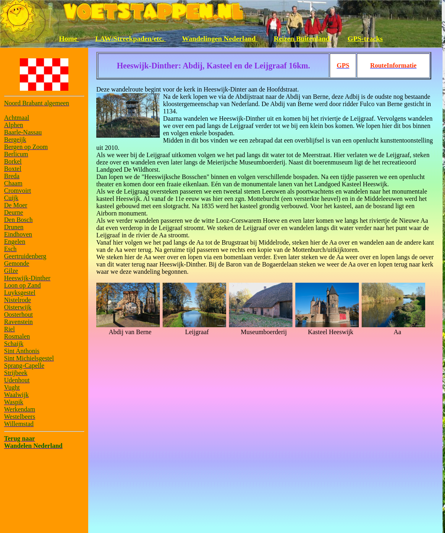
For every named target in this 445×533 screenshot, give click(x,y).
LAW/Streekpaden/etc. (130, 38)
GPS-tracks (365, 38)
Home (69, 38)
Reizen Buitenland (303, 38)
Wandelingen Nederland (220, 38)
